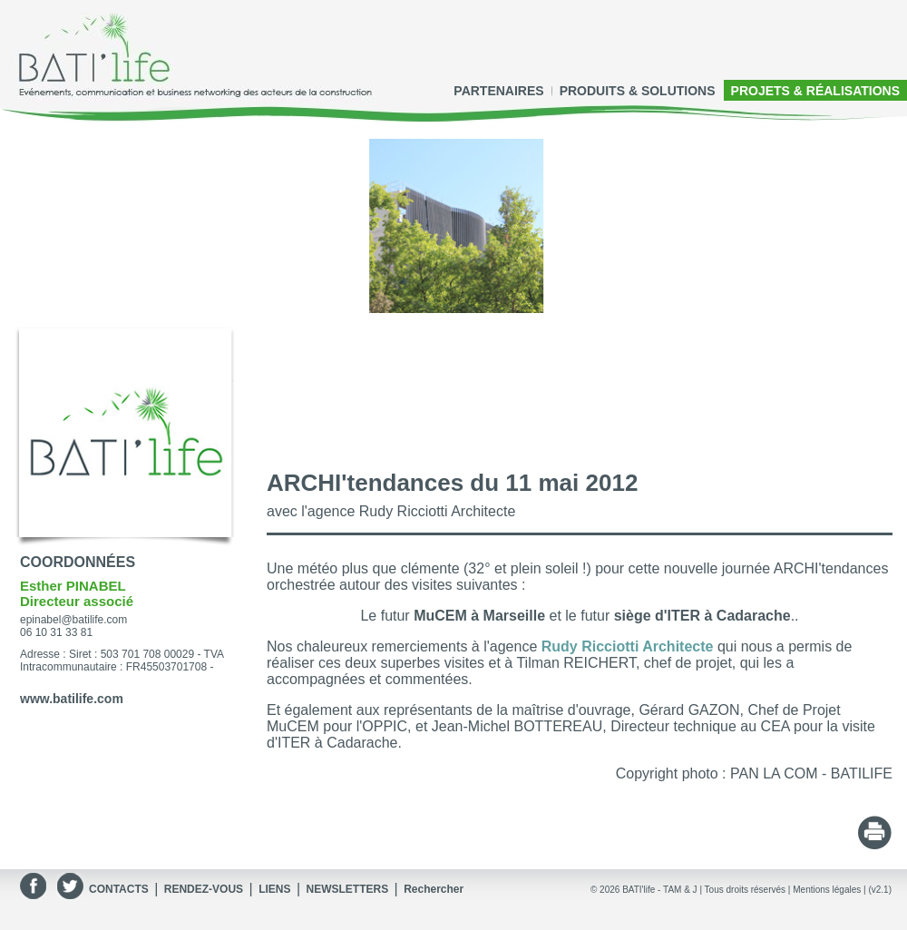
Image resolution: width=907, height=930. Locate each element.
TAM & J (680, 890)
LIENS (274, 889)
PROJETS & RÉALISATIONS (815, 90)
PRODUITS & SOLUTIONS (638, 90)
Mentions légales (827, 890)
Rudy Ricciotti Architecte (627, 646)
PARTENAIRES (498, 90)
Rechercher (433, 889)
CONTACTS (119, 889)
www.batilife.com (71, 698)
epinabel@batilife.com (73, 619)
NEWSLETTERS (347, 889)
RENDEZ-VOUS (203, 889)
